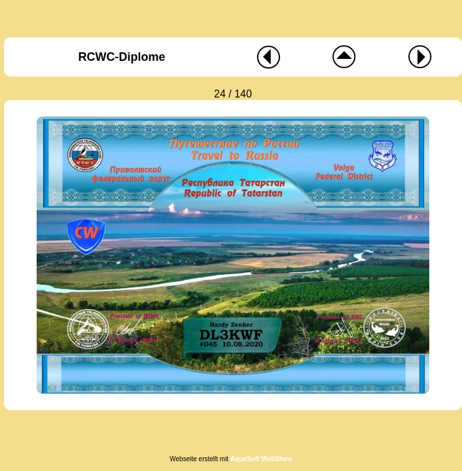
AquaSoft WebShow (261, 458)
